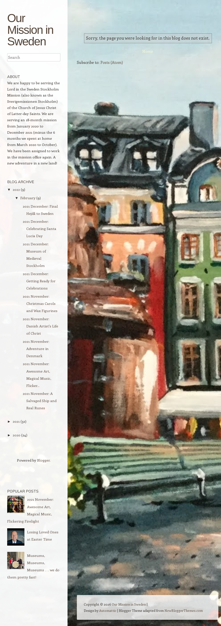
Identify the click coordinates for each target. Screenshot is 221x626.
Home (147, 51)
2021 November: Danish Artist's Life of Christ (40, 326)
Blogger (43, 460)
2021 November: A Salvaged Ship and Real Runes (40, 400)
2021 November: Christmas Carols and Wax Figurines (40, 303)
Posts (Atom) (111, 62)
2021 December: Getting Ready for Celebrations (39, 280)
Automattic (107, 610)
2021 (16, 421)
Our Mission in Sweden (30, 30)
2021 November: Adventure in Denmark (36, 348)
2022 (16, 189)
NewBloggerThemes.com (183, 610)
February (27, 197)
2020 (16, 435)
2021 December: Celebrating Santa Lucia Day (39, 228)
